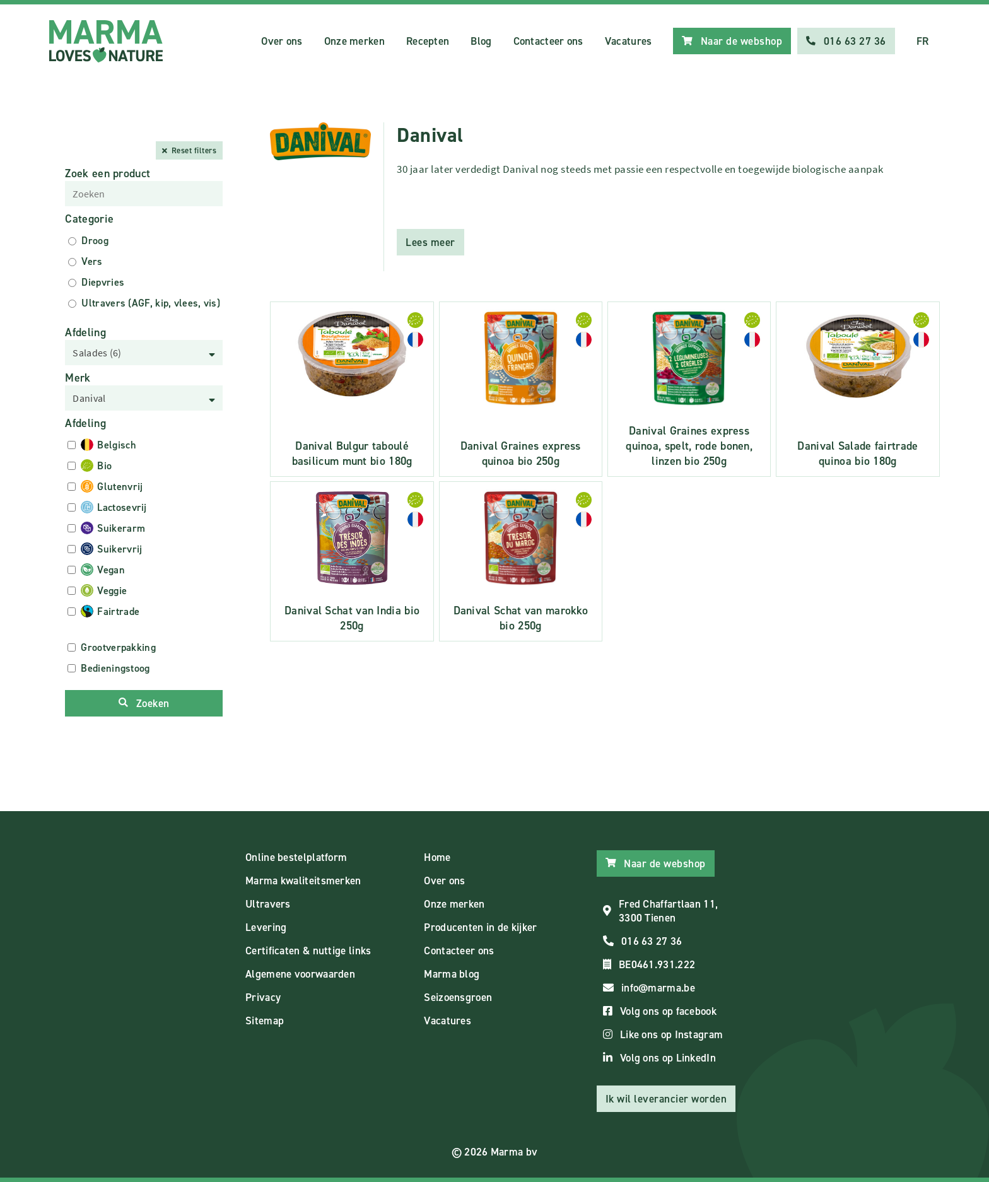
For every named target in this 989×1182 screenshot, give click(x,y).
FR (922, 41)
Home (437, 857)
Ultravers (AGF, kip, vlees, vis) (150, 303)
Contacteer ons (548, 41)
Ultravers (268, 904)
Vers (91, 261)
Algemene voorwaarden (300, 974)
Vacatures (628, 41)
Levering (265, 927)
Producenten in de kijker (480, 927)
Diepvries (102, 282)
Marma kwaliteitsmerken (303, 880)
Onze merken (354, 41)
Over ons (281, 41)
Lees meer (430, 242)
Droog (94, 240)
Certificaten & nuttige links (308, 950)
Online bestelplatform (296, 857)
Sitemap (264, 1020)
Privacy (263, 997)
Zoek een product (107, 173)
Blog (481, 41)
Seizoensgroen (458, 997)
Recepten (427, 41)
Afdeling (85, 332)
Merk (77, 377)
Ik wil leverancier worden (666, 1099)
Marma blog (451, 974)
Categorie (89, 218)
